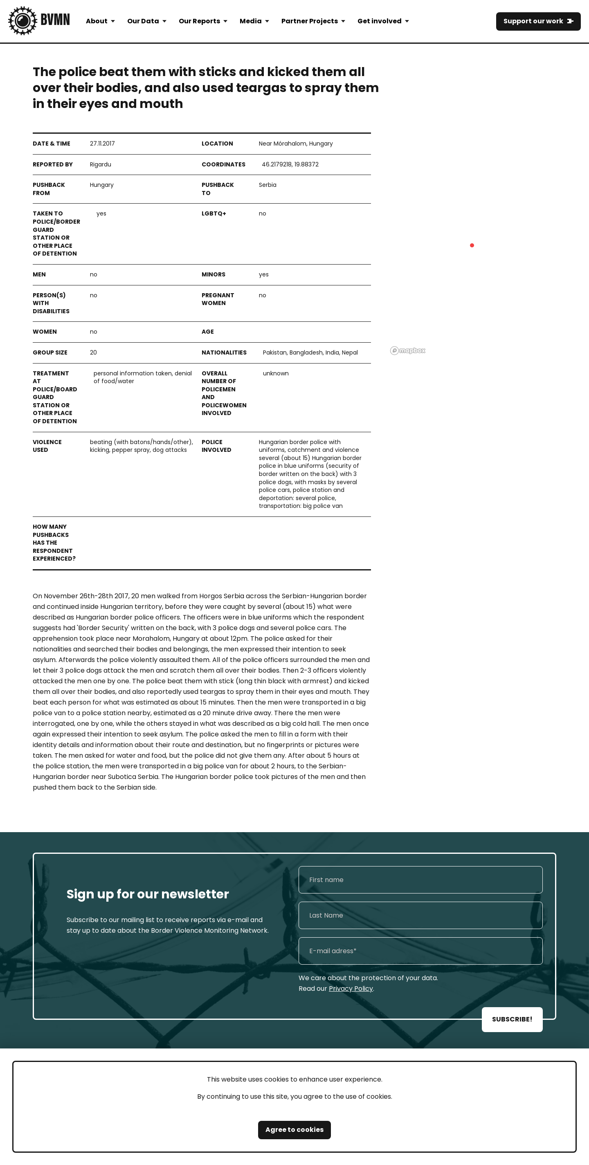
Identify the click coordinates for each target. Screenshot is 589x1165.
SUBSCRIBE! (512, 1019)
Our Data (143, 21)
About (97, 21)
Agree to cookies (294, 1129)
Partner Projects (309, 21)
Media (251, 21)
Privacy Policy (351, 988)
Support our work (533, 21)
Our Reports (199, 21)
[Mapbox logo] (408, 350)
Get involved (379, 21)
